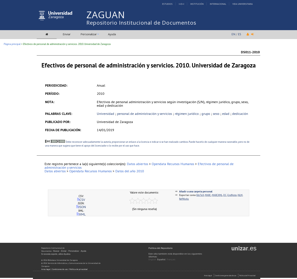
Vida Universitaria (242, 3)
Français (171, 259)
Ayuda (112, 34)
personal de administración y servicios (144, 113)
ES (239, 34)
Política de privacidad (78, 269)
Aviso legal (45, 269)
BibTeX (200, 195)
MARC (208, 195)
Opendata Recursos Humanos (173, 164)
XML (81, 214)
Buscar (56, 251)
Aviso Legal (208, 275)
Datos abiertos (137, 164)
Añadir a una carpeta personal (195, 191)
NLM (240, 195)
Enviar (67, 34)
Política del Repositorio (160, 248)
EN (233, 34)
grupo (206, 113)
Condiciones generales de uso (225, 275)
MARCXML (217, 195)
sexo (216, 113)
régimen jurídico (187, 113)
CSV (81, 199)
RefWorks (184, 199)
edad (225, 113)
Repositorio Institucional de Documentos (141, 22)
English (152, 259)
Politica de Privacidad (247, 275)
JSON (81, 207)
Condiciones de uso (60, 269)
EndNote (232, 195)
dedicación (240, 113)
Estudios (167, 3)
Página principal (12, 44)
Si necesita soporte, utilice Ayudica (55, 254)
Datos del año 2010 (129, 171)
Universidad (105, 113)
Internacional (218, 3)
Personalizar (89, 34)
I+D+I (181, 3)
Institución (197, 3)
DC (225, 195)
